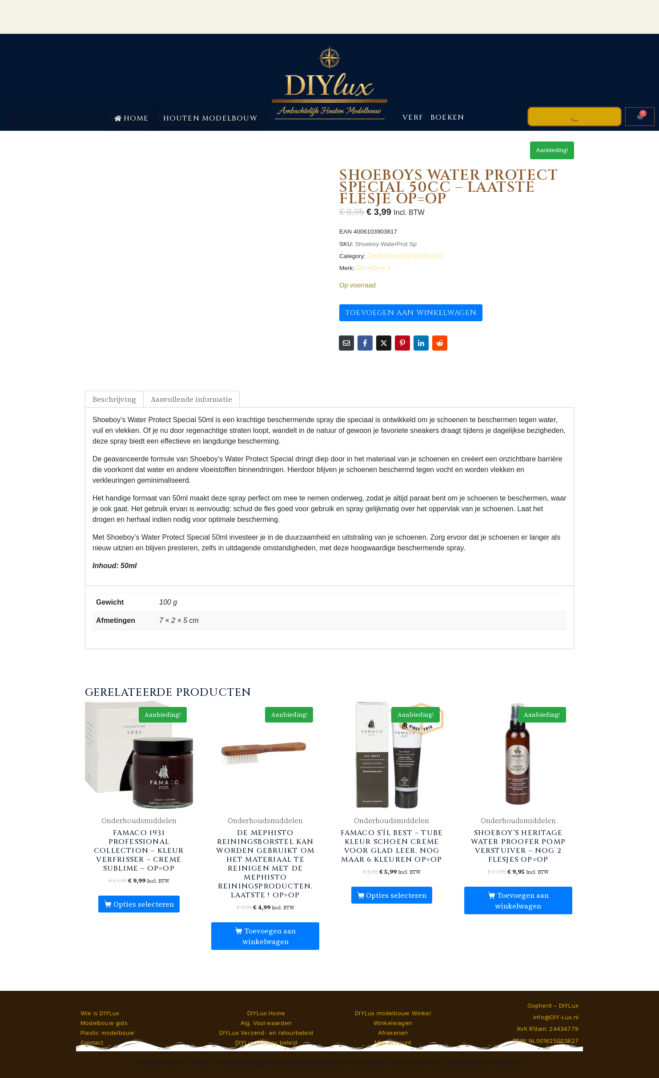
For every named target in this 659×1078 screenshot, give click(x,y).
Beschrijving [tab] (114, 399)
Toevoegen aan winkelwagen (411, 313)
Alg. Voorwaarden (266, 1022)
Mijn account (392, 1042)
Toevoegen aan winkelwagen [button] (269, 936)
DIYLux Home (266, 1013)
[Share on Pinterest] (402, 343)
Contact (91, 1042)
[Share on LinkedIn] (421, 343)
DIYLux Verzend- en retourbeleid (266, 1032)
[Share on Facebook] (365, 343)
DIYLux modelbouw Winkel (393, 1013)
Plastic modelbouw (107, 1032)
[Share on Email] (346, 343)
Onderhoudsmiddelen (404, 255)
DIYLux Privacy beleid (266, 1042)
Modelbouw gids (104, 1022)
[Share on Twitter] (383, 343)
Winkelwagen (393, 1022)
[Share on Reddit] (439, 343)
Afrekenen (393, 1032)
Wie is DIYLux (100, 1013)
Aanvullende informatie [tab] (191, 399)
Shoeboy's (373, 267)
